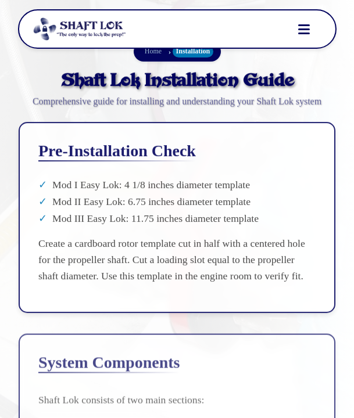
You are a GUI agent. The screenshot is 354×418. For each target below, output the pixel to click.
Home (152, 51)
